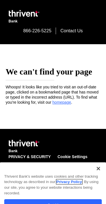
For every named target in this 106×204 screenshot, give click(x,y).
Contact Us (71, 30)
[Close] (98, 181)
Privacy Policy (69, 194)
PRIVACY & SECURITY (29, 156)
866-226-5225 (37, 30)
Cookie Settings (72, 156)
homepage (61, 102)
